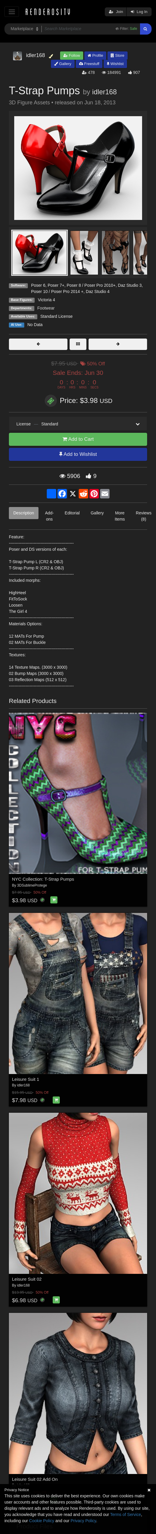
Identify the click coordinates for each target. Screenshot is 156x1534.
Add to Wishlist (78, 454)
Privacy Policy (83, 1520)
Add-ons (49, 516)
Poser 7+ (56, 285)
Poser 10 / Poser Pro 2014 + (57, 291)
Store (117, 55)
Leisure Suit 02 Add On (35, 1479)
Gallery (62, 63)
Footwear (45, 308)
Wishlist (115, 63)
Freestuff (89, 63)
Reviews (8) (144, 516)
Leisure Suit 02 (27, 1279)
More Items (120, 516)
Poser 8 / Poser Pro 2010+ (91, 285)
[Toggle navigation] (11, 12)
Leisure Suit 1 (25, 1079)
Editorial (72, 513)
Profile (95, 55)
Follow (71, 55)
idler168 (104, 92)
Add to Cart (78, 439)
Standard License (56, 316)
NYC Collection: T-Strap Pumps (43, 879)
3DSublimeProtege (32, 885)
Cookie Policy (41, 1520)
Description (23, 513)
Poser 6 (38, 285)
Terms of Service (125, 1514)
